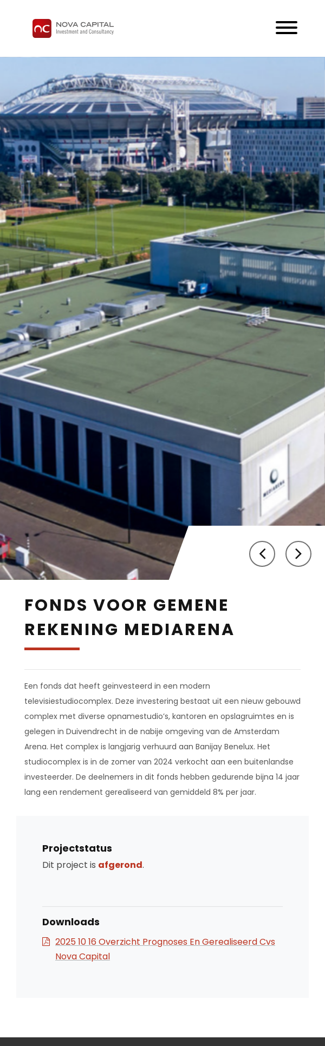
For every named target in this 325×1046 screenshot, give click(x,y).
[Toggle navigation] (286, 28)
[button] (262, 554)
